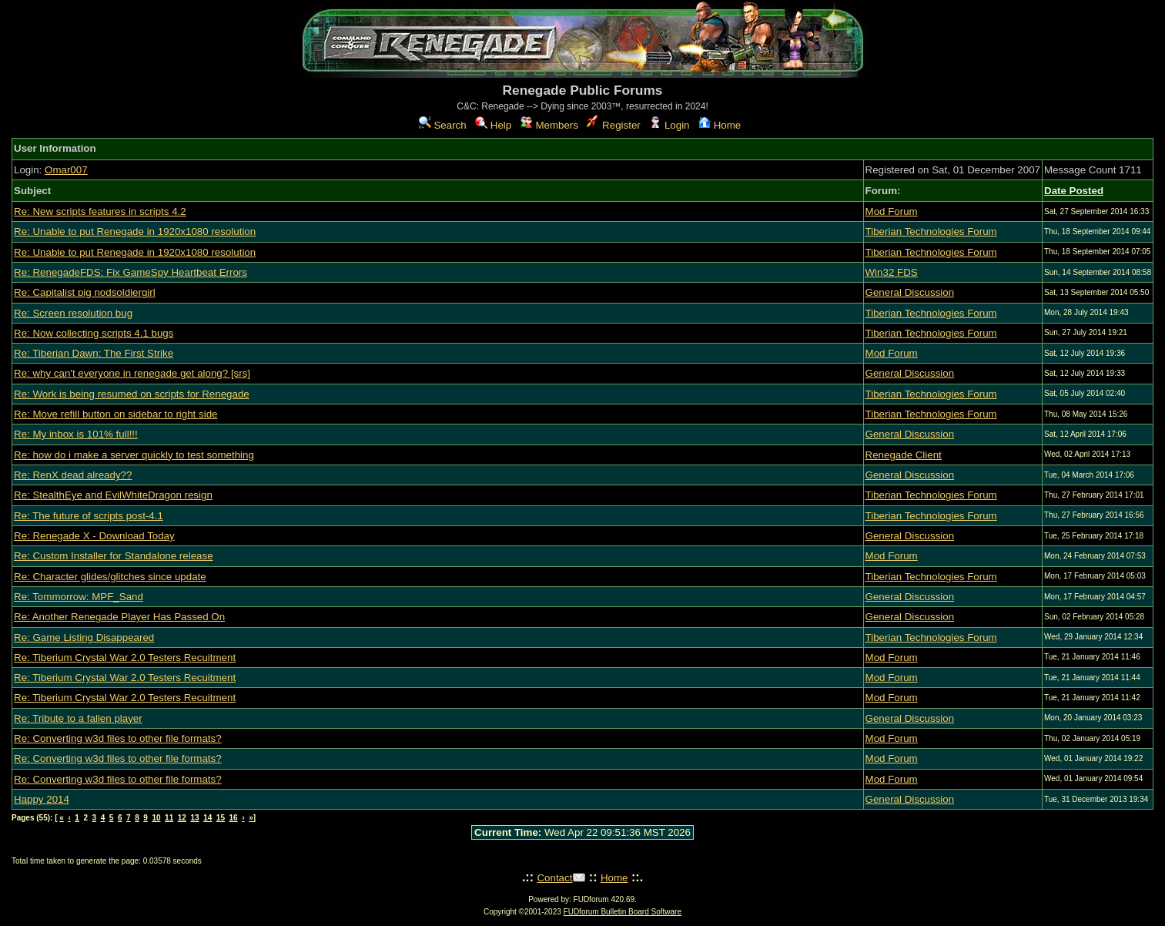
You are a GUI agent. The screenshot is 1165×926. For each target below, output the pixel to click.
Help (493, 125)
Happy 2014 (41, 799)
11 (169, 818)
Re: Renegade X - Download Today (94, 536)
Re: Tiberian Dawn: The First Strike (93, 353)
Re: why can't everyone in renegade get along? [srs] (132, 373)
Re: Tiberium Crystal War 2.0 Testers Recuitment (125, 657)
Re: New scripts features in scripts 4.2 (100, 211)
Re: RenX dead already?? (73, 475)
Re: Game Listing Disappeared (84, 637)
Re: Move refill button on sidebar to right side (115, 414)
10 (156, 818)
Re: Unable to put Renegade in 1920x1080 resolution (135, 231)
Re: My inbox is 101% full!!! (76, 434)
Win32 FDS (891, 272)
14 (207, 818)
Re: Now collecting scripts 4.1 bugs (93, 333)
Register (613, 125)
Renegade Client (903, 455)
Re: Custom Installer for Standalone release (113, 556)
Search (443, 125)
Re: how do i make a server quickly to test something (134, 455)
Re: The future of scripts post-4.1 (88, 516)
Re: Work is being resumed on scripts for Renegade (131, 394)
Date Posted (1073, 190)
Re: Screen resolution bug (73, 313)
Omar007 (66, 170)
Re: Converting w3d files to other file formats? (118, 738)
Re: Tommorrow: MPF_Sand (78, 596)
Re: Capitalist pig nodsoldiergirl (85, 292)
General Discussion (910, 292)
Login (669, 125)
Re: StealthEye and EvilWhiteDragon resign (113, 495)
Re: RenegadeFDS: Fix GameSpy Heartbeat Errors (130, 272)
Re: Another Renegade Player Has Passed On (119, 616)
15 (220, 818)
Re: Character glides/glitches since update (110, 576)
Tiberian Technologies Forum (931, 231)
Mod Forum (891, 211)
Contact (554, 878)
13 (194, 818)
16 (233, 818)
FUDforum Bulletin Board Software (622, 912)
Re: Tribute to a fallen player (78, 718)
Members (549, 125)
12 (182, 818)
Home (719, 125)
